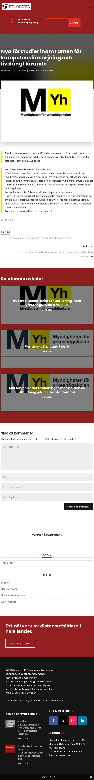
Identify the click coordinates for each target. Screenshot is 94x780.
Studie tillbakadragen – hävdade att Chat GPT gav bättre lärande (29, 728)
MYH (31, 70)
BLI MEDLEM (20, 643)
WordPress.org (9, 601)
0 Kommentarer (44, 70)
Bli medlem (24, 19)
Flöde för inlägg (9, 588)
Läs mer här (7, 219)
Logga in (5, 582)
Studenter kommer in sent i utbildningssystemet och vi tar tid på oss (31, 753)
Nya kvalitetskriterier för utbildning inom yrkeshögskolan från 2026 (47, 303)
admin (7, 70)
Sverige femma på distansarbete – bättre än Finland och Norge (38, 237)
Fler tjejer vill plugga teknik (47, 346)
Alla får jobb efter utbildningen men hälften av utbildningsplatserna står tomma (47, 390)
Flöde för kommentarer (13, 595)
